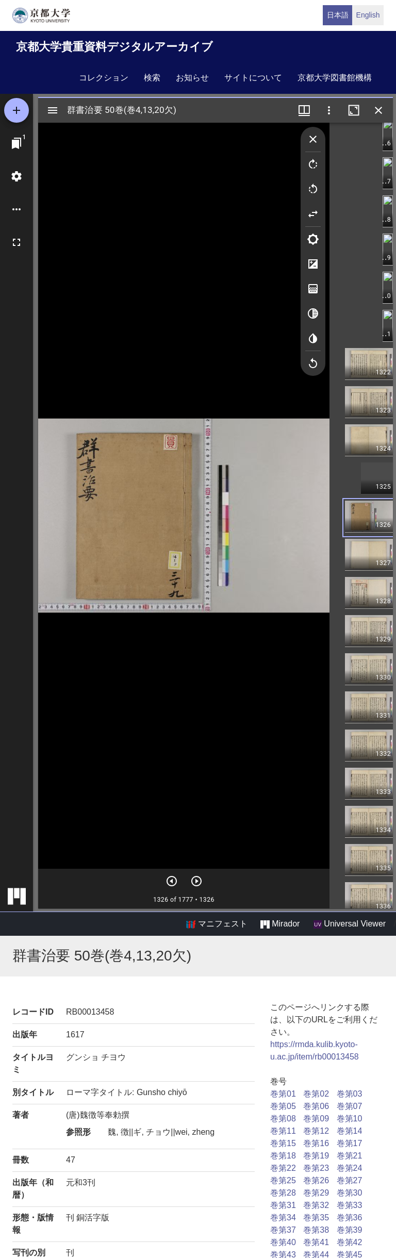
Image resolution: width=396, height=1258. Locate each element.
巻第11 (283, 1131)
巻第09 (316, 1118)
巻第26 (316, 1180)
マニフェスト (216, 924)
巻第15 (283, 1143)
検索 (152, 77)
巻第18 (283, 1155)
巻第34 (283, 1217)
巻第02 (316, 1093)
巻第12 (316, 1131)
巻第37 (283, 1230)
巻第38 (316, 1230)
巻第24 (349, 1168)
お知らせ (192, 77)
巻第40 (283, 1242)
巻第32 (316, 1205)
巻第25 (283, 1180)
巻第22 (283, 1168)
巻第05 (283, 1106)
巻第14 (349, 1131)
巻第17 (349, 1143)
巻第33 (349, 1205)
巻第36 (349, 1217)
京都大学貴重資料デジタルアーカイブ (114, 46)
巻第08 (283, 1118)
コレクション (103, 77)
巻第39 (349, 1230)
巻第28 (283, 1192)
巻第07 (349, 1106)
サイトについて (253, 77)
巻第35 (316, 1217)
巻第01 (283, 1093)
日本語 (338, 15)
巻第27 (349, 1180)
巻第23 (316, 1168)
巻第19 (316, 1155)
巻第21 (349, 1155)
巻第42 (349, 1242)
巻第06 (316, 1106)
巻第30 (349, 1192)
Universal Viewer (350, 924)
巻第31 (283, 1205)
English (368, 15)
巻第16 (316, 1143)
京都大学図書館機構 (335, 77)
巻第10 (349, 1118)
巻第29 (316, 1192)
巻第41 (316, 1242)
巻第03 (349, 1093)
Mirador (280, 924)
